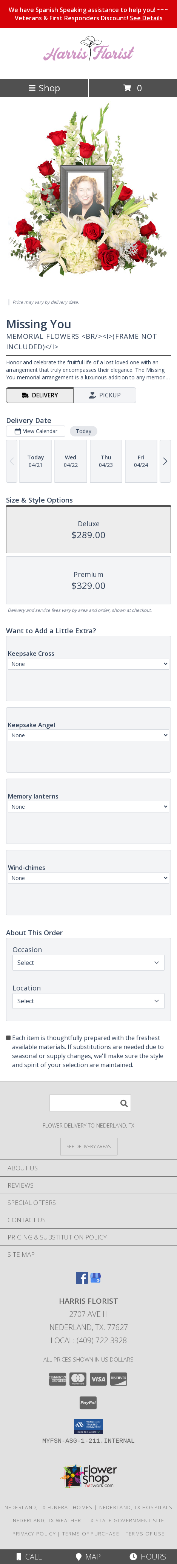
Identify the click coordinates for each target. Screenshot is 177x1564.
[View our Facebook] (82, 1281)
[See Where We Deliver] (88, 1146)
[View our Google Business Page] (95, 1281)
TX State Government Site (126, 1520)
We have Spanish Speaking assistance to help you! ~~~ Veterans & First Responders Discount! (88, 14)
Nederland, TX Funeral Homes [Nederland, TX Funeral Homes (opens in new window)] (49, 1507)
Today (83, 431)
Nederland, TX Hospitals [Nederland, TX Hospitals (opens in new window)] (136, 1507)
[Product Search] (90, 1102)
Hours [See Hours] (147, 1557)
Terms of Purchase (90, 1533)
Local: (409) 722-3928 (89, 1340)
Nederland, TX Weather (47, 1520)
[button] (88, 1426)
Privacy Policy (34, 1533)
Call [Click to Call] (29, 1557)
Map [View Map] (88, 1557)
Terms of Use (145, 1533)
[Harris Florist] (88, 67)
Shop (44, 88)
